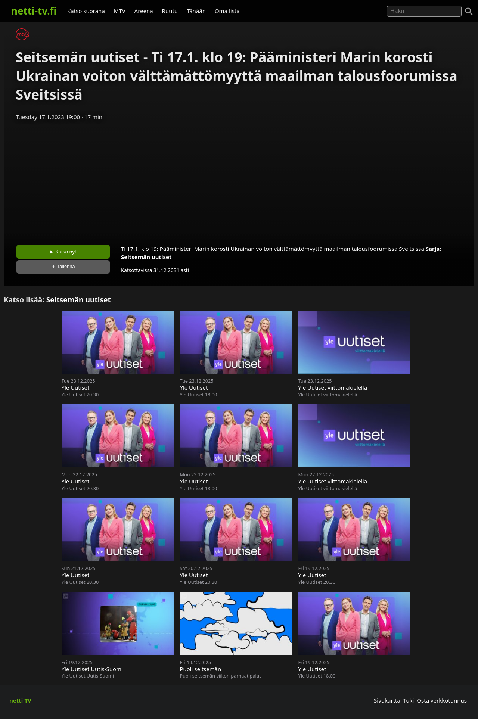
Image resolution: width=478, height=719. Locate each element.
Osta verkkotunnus (442, 700)
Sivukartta (387, 700)
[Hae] (424, 11)
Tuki (408, 700)
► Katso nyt (63, 251)
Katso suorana (86, 11)
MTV (119, 11)
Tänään (196, 11)
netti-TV (20, 700)
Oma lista (227, 11)
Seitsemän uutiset (146, 257)
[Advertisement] (239, 180)
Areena (143, 11)
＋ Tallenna (63, 266)
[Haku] (469, 12)
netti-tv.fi (33, 11)
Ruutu (170, 11)
